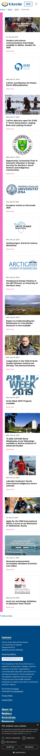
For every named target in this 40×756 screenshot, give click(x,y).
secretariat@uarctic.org (12, 659)
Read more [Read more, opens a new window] (27, 733)
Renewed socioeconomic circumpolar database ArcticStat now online (21, 563)
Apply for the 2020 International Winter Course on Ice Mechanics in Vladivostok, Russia (21, 523)
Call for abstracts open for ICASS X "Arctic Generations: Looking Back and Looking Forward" (21, 122)
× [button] (37, 725)
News (10, 9)
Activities (9, 717)
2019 (17, 9)
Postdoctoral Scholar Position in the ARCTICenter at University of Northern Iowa (22, 283)
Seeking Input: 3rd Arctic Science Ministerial (21, 244)
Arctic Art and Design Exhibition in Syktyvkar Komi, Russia (21, 602)
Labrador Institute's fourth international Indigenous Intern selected (21, 483)
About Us (7, 709)
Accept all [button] (10, 747)
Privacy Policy (7, 695)
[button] (20, 752)
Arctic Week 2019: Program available (19, 402)
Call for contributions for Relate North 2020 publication (21, 84)
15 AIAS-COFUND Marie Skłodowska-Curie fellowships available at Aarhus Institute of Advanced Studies (21, 442)
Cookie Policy (7, 700)
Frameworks (18, 691)
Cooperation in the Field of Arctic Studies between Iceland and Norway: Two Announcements (22, 363)
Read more (10, 51)
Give (28, 3)
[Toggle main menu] (36, 4)
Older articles (6, 616)
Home (2, 9)
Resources (8, 721)
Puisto (16, 689)
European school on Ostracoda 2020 (20, 206)
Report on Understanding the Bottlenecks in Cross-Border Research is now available (20, 323)
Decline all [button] (29, 747)
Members (7, 713)
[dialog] (20, 739)
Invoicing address (9, 654)
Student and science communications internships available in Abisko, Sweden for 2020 (21, 44)
